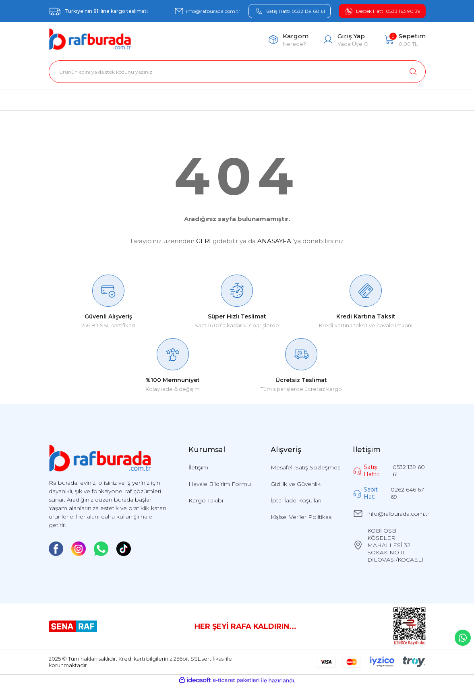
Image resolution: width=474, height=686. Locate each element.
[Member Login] (346, 39)
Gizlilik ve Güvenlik (296, 484)
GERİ (203, 241)
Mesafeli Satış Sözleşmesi (306, 467)
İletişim (198, 467)
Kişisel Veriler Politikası (302, 517)
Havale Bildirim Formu (219, 484)
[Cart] (405, 39)
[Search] (237, 71)
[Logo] (90, 39)
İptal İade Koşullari (296, 500)
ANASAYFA (274, 241)
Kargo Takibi (205, 500)
